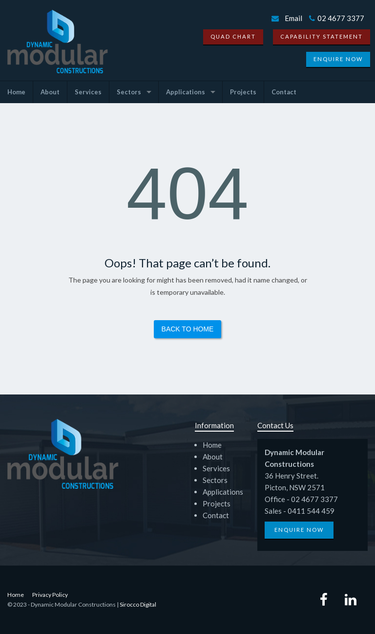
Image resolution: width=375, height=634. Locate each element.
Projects (243, 92)
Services (88, 92)
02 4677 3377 (336, 18)
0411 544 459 (311, 510)
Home (16, 92)
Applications (185, 92)
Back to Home (188, 329)
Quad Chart (233, 36)
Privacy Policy (50, 594)
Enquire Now (338, 59)
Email (293, 18)
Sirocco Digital (138, 604)
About (50, 92)
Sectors (129, 92)
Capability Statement (321, 36)
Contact (283, 92)
